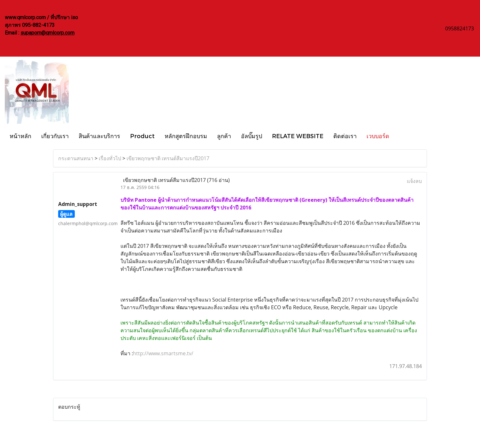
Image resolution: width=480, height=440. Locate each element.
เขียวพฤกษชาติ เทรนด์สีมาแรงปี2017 (168, 158)
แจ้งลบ (414, 181)
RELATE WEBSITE (297, 135)
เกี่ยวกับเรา (55, 135)
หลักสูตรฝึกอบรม (186, 135)
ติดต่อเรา (345, 135)
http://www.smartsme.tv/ (163, 353)
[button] (399, 135)
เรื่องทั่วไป (110, 158)
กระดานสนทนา (75, 158)
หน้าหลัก (20, 135)
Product (142, 135)
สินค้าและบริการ (99, 135)
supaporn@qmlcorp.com (47, 33)
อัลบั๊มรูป (251, 135)
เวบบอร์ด (378, 135)
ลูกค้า (224, 135)
